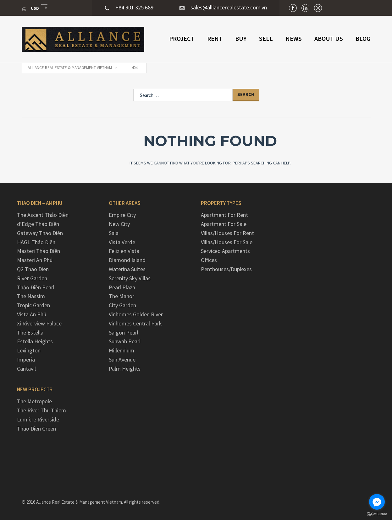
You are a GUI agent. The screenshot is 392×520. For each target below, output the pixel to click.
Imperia (26, 359)
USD (31, 8)
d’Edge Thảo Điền (38, 224)
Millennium (121, 350)
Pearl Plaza (122, 287)
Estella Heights (35, 341)
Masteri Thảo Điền (38, 251)
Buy (240, 38)
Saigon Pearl (123, 332)
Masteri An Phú (34, 260)
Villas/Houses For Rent (227, 233)
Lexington (29, 350)
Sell (266, 38)
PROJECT (182, 38)
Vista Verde (122, 242)
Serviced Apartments (225, 251)
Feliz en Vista (124, 251)
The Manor (121, 296)
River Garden (32, 278)
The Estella (30, 332)
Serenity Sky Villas (130, 278)
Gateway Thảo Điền (40, 233)
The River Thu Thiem (41, 410)
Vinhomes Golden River (136, 314)
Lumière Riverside (38, 419)
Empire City (122, 214)
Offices (209, 260)
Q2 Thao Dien (33, 269)
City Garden (122, 305)
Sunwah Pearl (125, 341)
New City (119, 224)
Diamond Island (127, 260)
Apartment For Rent (224, 214)
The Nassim (31, 296)
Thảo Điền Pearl (35, 287)
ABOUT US (328, 38)
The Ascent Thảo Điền (43, 214)
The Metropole (34, 401)
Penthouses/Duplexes (226, 269)
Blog (363, 38)
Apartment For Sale (223, 224)
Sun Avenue (122, 359)
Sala (114, 233)
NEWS (293, 38)
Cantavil (26, 368)
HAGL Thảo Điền (36, 242)
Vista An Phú (31, 314)
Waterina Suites (127, 269)
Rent (215, 38)
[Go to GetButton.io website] (377, 514)
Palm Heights (125, 368)
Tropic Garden (33, 305)
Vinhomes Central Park (135, 323)
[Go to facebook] (377, 502)
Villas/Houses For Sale (226, 242)
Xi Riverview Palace (39, 323)
